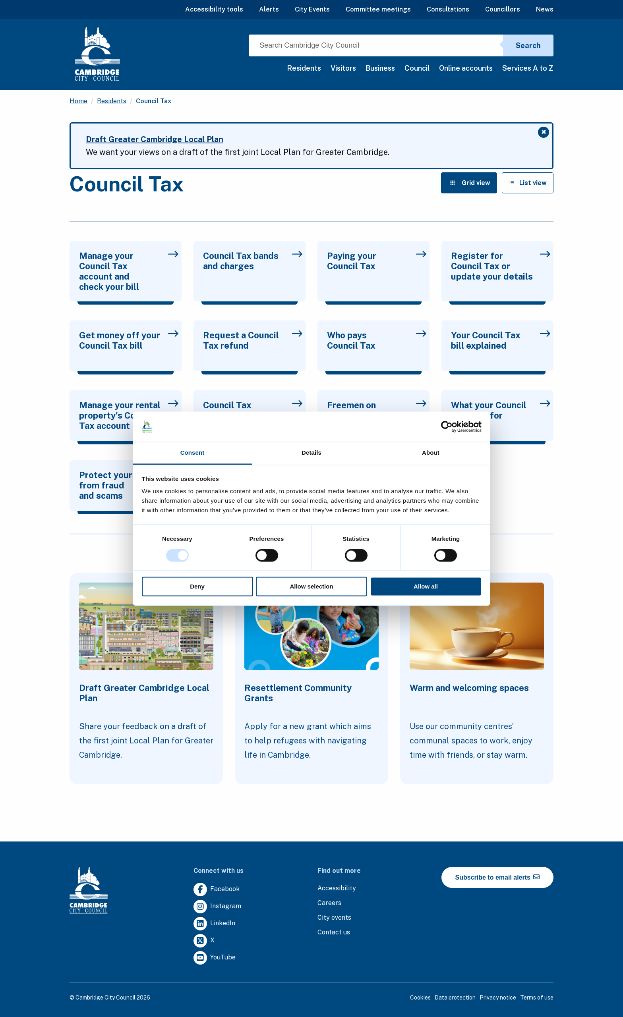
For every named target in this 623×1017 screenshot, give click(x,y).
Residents (304, 68)
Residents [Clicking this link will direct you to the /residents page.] (111, 101)
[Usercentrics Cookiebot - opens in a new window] (447, 426)
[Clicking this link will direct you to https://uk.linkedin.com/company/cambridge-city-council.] (214, 924)
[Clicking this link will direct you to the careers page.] (329, 903)
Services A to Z (527, 68)
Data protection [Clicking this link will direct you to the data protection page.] (455, 997)
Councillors (502, 9)
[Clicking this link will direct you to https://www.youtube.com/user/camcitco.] (214, 958)
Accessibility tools (214, 9)
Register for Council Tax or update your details (500, 266)
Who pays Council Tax (376, 340)
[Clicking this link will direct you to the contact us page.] (333, 932)
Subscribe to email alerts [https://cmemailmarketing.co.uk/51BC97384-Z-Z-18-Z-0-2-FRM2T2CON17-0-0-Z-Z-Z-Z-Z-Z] (497, 877)
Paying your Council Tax (376, 261)
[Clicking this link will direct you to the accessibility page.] (336, 888)
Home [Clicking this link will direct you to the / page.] (78, 101)
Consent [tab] (192, 453)
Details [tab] (311, 453)
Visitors (343, 68)
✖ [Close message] (545, 133)
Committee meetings (378, 9)
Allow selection (311, 586)
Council (417, 68)
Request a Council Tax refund (252, 340)
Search (528, 45)
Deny (197, 586)
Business (380, 68)
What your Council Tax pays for (500, 410)
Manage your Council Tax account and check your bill (128, 271)
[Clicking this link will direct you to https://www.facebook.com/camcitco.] (216, 890)
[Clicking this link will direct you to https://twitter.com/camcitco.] (204, 941)
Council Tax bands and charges (252, 261)
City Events (312, 9)
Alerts (269, 9)
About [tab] (430, 453)
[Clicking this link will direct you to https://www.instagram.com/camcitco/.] (217, 907)
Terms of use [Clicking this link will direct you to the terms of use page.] (536, 997)
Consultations (448, 9)
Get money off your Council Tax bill (128, 340)
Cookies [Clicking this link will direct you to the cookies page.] (420, 997)
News (544, 9)
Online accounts (466, 68)
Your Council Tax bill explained (500, 340)
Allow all (426, 586)
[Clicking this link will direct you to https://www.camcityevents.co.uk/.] (334, 918)
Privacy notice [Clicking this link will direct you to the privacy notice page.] (498, 997)
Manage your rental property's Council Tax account (128, 415)
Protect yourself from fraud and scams (128, 485)
